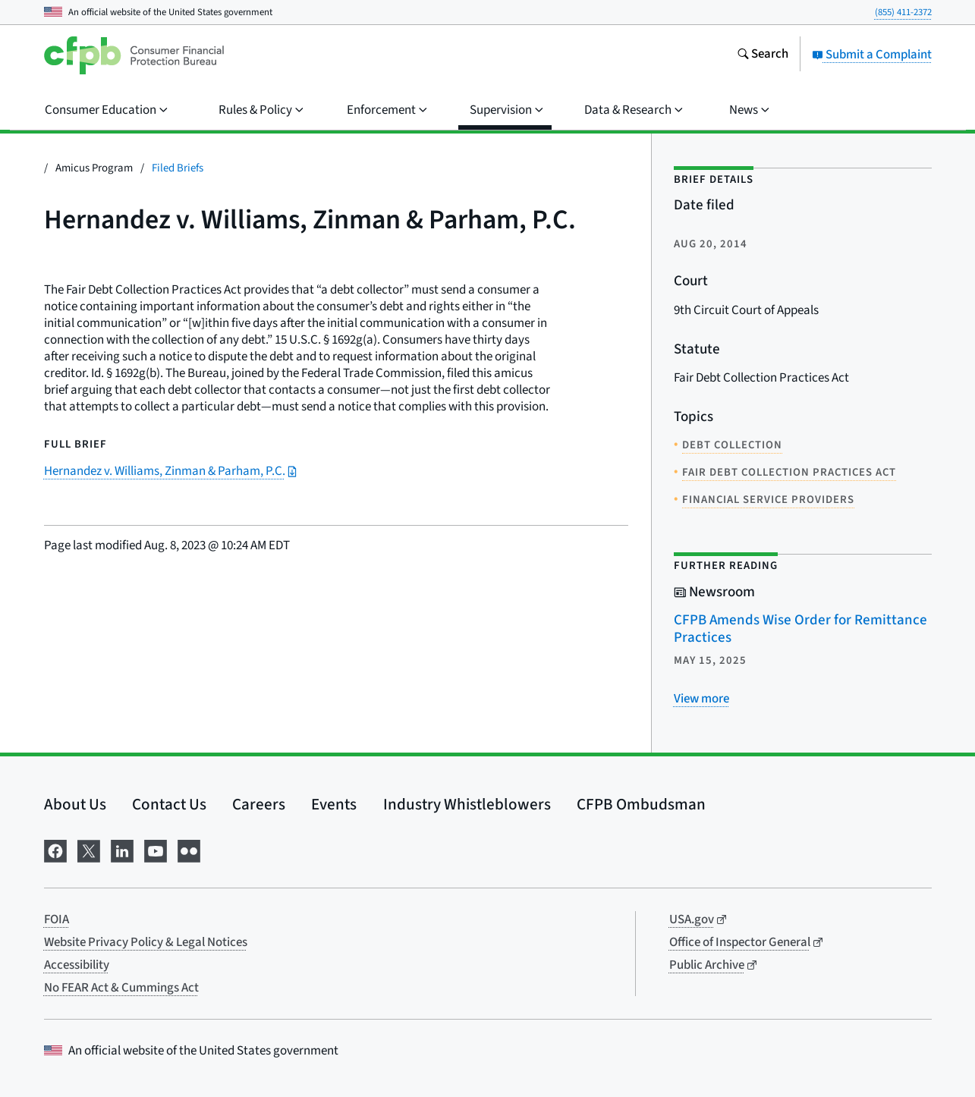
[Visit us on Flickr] (189, 850)
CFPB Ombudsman (641, 804)
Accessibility (76, 965)
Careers (258, 804)
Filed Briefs (177, 168)
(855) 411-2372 (903, 12)
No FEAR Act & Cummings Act (121, 988)
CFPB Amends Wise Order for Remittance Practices (800, 629)
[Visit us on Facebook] (55, 850)
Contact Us (169, 804)
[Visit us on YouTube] (155, 850)
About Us (75, 804)
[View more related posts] (701, 699)
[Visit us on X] (88, 850)
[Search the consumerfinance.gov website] (762, 55)
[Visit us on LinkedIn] (122, 850)
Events (334, 804)
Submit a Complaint (872, 55)
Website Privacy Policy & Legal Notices (145, 942)
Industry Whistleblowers (467, 804)
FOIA (56, 919)
